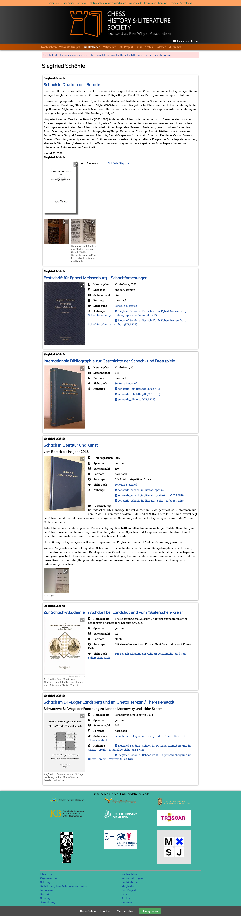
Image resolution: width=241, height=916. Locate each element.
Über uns (54, 2)
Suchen (176, 47)
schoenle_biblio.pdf (136, 399)
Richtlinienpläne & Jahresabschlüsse (107, 2)
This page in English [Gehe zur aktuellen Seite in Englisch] (188, 41)
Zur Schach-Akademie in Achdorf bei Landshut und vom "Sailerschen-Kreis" (113, 612)
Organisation (67, 2)
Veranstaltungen (69, 47)
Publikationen (91, 47)
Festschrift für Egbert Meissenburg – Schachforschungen (95, 277)
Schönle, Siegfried (119, 163)
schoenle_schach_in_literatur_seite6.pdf (151, 495)
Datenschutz (135, 2)
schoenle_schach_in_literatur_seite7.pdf (151, 500)
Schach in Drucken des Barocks (72, 84)
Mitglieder (109, 47)
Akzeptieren (150, 911)
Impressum (150, 2)
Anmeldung (186, 2)
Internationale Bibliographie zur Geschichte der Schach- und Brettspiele (109, 360)
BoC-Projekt (125, 47)
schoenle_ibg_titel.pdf (139, 388)
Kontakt (162, 2)
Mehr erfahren (126, 911)
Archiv (149, 47)
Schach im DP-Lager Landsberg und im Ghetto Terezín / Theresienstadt (109, 702)
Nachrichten (49, 47)
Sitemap (173, 2)
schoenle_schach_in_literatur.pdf (145, 490)
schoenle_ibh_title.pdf (139, 394)
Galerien (161, 47)
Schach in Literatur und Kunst (71, 445)
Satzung (81, 2)
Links (138, 47)
